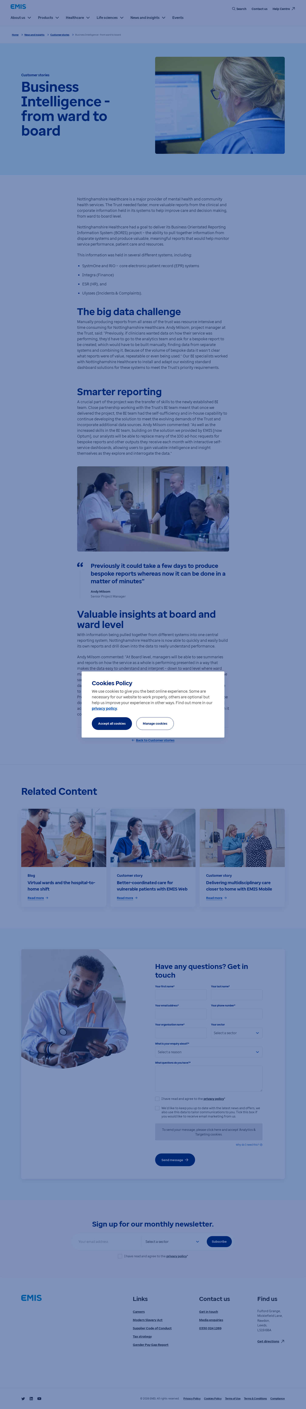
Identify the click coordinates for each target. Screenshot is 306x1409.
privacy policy (104, 708)
